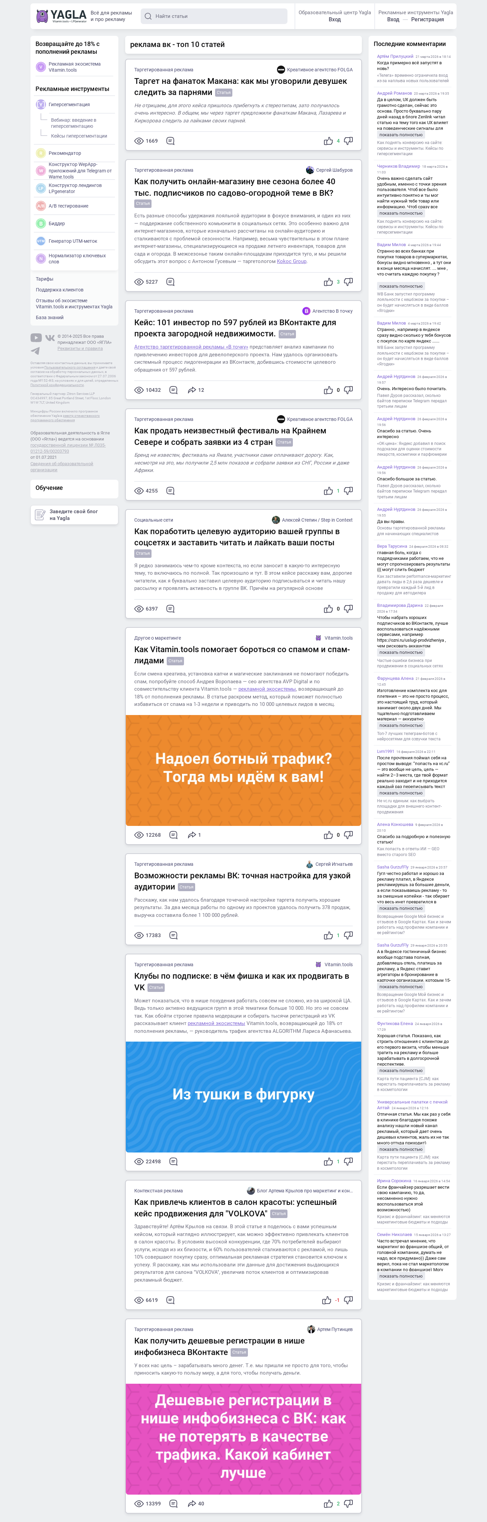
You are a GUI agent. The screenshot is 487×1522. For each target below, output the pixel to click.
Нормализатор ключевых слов (71, 258)
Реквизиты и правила (80, 348)
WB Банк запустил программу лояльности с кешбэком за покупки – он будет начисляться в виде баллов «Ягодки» (413, 302)
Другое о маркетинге (157, 638)
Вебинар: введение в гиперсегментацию (72, 122)
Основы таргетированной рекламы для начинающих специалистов (411, 531)
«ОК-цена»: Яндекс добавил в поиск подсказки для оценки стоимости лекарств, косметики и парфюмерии (412, 449)
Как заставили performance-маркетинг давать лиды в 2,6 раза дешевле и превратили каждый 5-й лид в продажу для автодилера (414, 584)
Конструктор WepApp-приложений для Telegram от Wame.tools (74, 170)
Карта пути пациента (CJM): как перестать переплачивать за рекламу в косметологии (413, 1084)
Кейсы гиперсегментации (78, 135)
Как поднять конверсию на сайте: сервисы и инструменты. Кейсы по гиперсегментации (410, 148)
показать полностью (401, 134)
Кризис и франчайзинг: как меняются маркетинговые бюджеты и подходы (413, 1219)
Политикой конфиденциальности (57, 385)
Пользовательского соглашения (69, 367)
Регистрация (427, 19)
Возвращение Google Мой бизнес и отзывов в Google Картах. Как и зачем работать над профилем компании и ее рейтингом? (414, 924)
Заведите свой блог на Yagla (66, 514)
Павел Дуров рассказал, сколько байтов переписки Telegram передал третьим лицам (412, 401)
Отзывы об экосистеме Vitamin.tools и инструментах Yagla (74, 303)
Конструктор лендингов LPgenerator (69, 188)
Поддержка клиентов (60, 289)
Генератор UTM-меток (66, 241)
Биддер (50, 223)
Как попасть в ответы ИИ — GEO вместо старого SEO (408, 852)
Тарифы (44, 279)
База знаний (50, 317)
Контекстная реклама (158, 1190)
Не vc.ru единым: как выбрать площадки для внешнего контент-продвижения (409, 806)
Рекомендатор (58, 153)
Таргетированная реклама (163, 69)
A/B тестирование (62, 206)
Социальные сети (153, 520)
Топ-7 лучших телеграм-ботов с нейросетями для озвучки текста (409, 736)
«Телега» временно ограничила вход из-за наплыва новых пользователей (413, 78)
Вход (335, 19)
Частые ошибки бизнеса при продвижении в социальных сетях (410, 663)
